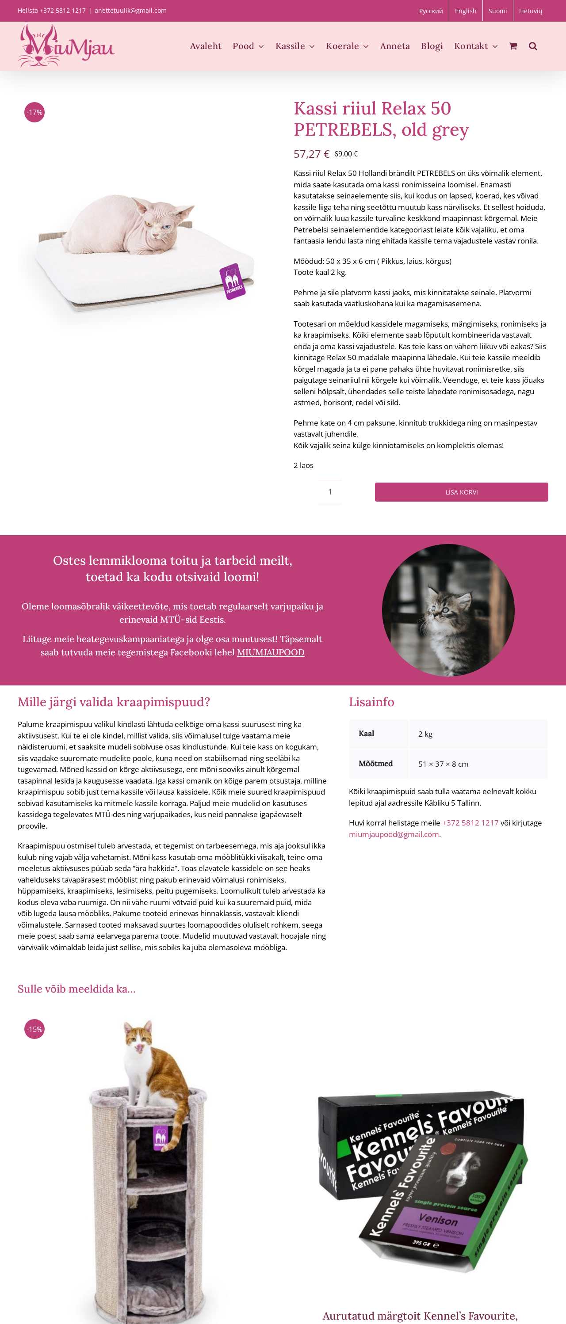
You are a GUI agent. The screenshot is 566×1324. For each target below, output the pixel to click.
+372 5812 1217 (470, 823)
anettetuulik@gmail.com (131, 10)
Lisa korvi (462, 492)
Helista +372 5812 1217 (52, 10)
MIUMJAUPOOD (271, 652)
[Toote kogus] (330, 492)
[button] (533, 46)
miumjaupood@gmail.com (394, 834)
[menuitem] (431, 10)
